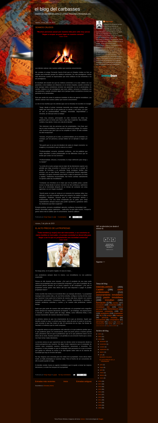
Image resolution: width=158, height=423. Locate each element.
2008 (100, 408)
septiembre (103, 349)
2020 (100, 336)
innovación (100, 305)
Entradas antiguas (84, 381)
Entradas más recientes (45, 381)
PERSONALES (112, 309)
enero (102, 378)
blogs (107, 325)
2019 (100, 339)
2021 (100, 334)
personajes (100, 322)
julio (101, 355)
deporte (110, 322)
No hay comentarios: (64, 375)
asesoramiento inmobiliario (109, 295)
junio (101, 364)
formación (101, 302)
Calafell (99, 289)
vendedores (105, 313)
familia (110, 323)
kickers (83, 419)
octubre (102, 347)
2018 (100, 381)
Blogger (101, 419)
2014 (100, 392)
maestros (119, 315)
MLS (101, 315)
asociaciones (101, 320)
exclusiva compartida (104, 311)
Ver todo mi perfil (101, 67)
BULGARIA (114, 325)
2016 (100, 386)
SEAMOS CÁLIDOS (44, 27)
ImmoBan (109, 300)
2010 (100, 402)
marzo (102, 372)
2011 (100, 400)
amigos (109, 315)
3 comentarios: (62, 217)
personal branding (109, 317)
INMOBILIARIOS (104, 287)
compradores (114, 320)
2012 (100, 397)
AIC (121, 311)
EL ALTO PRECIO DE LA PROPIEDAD (52, 228)
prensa (118, 323)
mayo (102, 367)
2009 (100, 405)
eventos (115, 303)
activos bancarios (100, 325)
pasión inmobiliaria (113, 297)
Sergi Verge (109, 21)
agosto (102, 352)
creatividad (113, 305)
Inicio (66, 381)
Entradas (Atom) (49, 385)
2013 (100, 394)
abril (101, 370)
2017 (100, 384)
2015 (100, 389)
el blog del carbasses (57, 9)
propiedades (118, 313)
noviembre (103, 344)
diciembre (103, 341)
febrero (102, 375)
